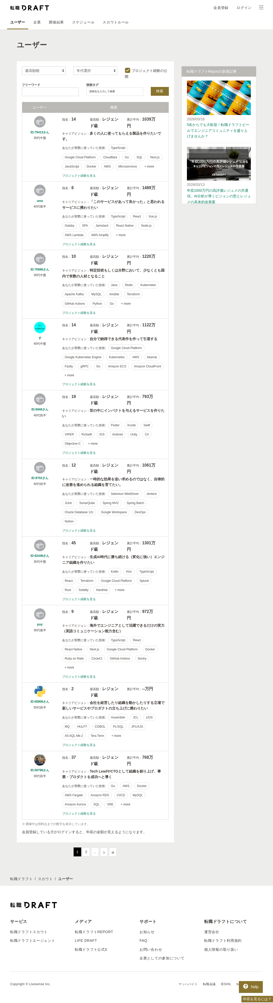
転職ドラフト (21, 879)
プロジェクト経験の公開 (146, 73)
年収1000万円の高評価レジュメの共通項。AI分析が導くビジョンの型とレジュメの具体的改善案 (219, 196)
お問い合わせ (151, 949)
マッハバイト (188, 984)
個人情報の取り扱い (221, 949)
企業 (37, 22)
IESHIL (226, 984)
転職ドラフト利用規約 (223, 940)
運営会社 (211, 932)
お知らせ (147, 932)
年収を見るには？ (257, 999)
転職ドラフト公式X (91, 949)
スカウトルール (116, 22)
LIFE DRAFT (86, 940)
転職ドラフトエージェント (32, 940)
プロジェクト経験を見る (79, 175)
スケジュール (83, 22)
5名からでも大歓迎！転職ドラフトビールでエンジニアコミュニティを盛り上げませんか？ (218, 130)
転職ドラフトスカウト (29, 932)
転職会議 (209, 984)
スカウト (45, 879)
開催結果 (56, 22)
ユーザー (17, 22)
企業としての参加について (162, 958)
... (95, 852)
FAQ (143, 940)
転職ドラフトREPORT (94, 932)
